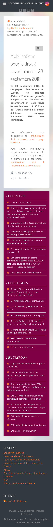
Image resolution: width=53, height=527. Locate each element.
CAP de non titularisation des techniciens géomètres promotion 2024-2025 (26, 375)
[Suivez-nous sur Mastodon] (24, 10)
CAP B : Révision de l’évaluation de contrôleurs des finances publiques (25, 397)
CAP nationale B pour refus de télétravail (23, 418)
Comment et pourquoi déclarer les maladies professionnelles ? (25, 233)
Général (10, 501)
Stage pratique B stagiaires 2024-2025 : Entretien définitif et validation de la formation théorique (26, 387)
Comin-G (8, 476)
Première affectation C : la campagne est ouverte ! (26, 250)
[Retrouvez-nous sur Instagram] (32, 10)
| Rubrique (21, 501)
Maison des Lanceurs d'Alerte (19, 483)
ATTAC (7, 470)
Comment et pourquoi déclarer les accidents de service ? (25, 242)
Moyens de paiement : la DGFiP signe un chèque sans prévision (26, 331)
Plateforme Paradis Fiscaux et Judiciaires (25, 473)
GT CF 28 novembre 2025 (22, 347)
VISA (6, 480)
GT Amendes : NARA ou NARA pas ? (27, 301)
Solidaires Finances (14, 453)
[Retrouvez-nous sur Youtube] (28, 10)
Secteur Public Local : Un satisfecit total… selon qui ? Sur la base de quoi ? (25, 322)
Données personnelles (27, 522)
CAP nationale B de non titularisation (28, 425)
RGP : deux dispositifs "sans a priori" (27, 315)
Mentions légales (38, 519)
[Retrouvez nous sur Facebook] (20, 10)
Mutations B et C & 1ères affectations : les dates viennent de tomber (26, 224)
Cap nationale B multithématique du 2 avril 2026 (26, 365)
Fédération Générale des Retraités (22, 459)
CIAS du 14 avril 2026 (20, 202)
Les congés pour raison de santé (25, 273)
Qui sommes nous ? (15, 519)
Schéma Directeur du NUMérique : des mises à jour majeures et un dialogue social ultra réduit (25, 292)
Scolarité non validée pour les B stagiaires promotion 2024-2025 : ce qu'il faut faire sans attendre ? (26, 407)
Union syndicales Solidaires (18, 456)
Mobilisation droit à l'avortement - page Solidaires (27, 139)
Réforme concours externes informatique (22, 340)
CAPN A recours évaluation (23, 431)
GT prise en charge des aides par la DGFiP (25, 308)
